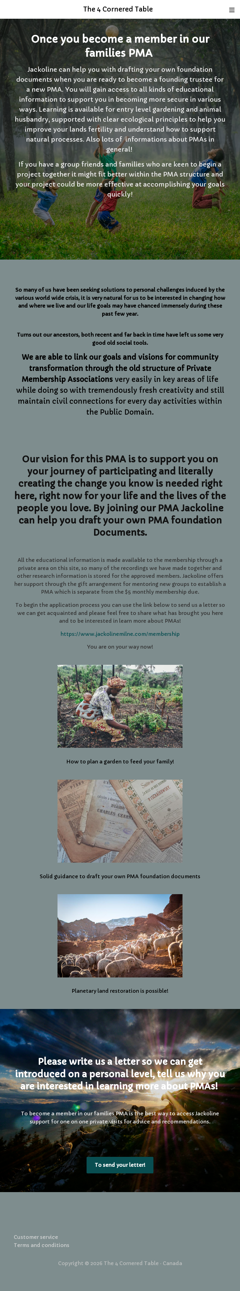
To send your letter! (120, 1165)
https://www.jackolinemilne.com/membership (120, 634)
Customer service (36, 1237)
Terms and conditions (41, 1245)
